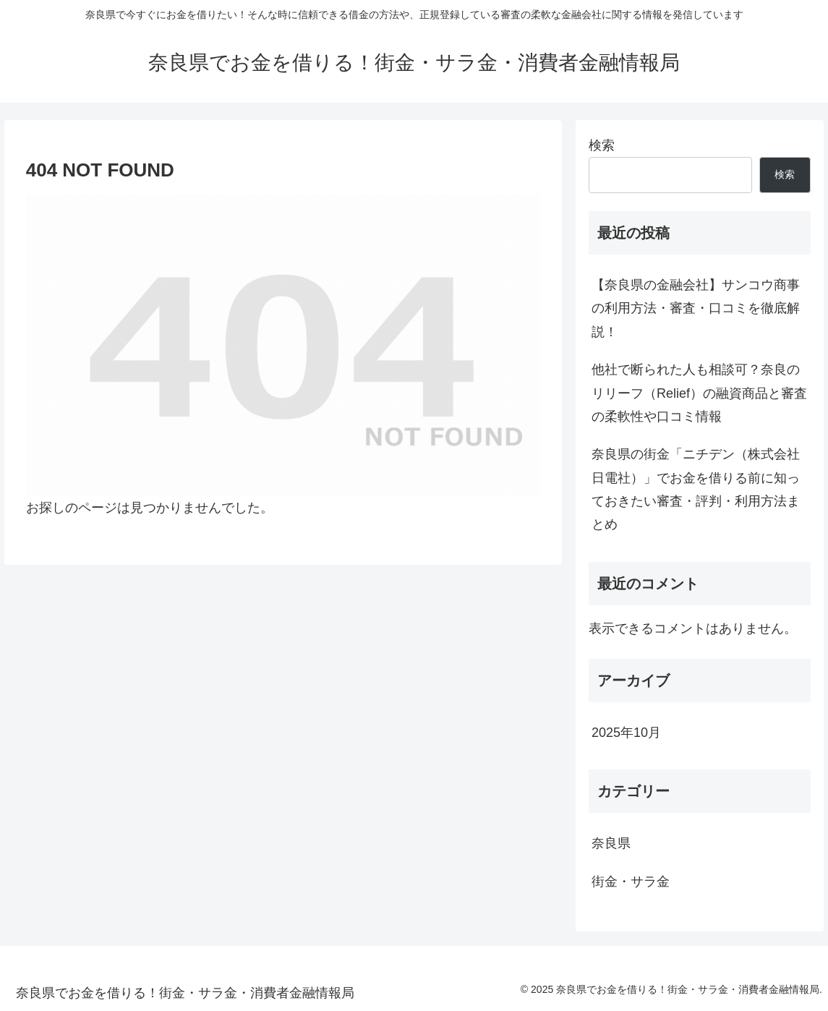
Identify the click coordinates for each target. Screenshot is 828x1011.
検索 (602, 145)
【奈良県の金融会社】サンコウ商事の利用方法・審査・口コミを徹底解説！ (696, 308)
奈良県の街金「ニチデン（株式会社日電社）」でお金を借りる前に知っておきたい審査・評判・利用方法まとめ (696, 489)
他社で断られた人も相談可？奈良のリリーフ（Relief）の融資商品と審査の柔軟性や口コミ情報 (699, 393)
